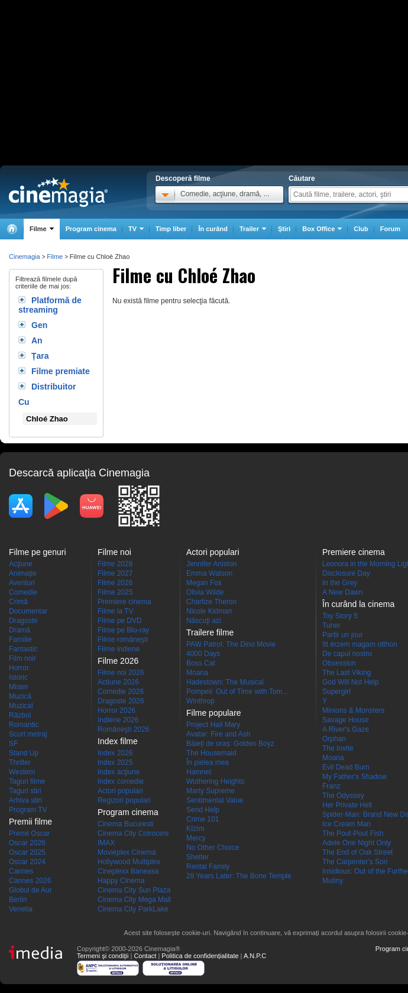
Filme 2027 (115, 573)
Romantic (24, 725)
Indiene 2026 (118, 720)
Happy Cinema (121, 881)
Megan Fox (204, 583)
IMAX (106, 843)
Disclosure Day (346, 573)
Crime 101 (202, 819)
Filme (55, 256)
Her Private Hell (347, 805)
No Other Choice (212, 847)
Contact (145, 955)
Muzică (20, 696)
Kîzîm (195, 829)
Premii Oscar (29, 833)
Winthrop (200, 701)
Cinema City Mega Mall (134, 899)
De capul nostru (347, 654)
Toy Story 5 (340, 616)
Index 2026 (115, 753)
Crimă (18, 602)
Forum (390, 228)
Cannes (21, 871)
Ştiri (284, 228)
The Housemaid (211, 753)
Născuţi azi (203, 620)
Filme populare (213, 713)
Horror (19, 668)
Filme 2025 (115, 592)
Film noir (22, 658)
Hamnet (198, 772)
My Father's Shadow (354, 777)
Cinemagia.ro (58, 192)
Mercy (196, 838)
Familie (20, 639)
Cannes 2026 (30, 881)
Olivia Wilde (205, 592)
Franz (331, 786)
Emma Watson (209, 573)
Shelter (197, 857)
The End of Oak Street (357, 852)
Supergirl (336, 691)
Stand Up (23, 753)
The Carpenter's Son (354, 862)
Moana (197, 673)
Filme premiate (60, 371)
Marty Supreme (210, 791)
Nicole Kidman (209, 611)
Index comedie (121, 781)
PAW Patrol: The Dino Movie (231, 644)
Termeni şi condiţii (102, 955)
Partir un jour (342, 635)
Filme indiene (119, 649)
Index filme (118, 741)
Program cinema (91, 228)
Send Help (202, 810)
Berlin (18, 899)
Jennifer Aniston (211, 564)
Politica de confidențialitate (199, 955)
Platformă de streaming (50, 305)
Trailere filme (210, 632)
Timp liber (171, 228)
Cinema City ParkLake (133, 909)
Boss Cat (200, 663)
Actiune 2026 (118, 682)
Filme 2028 (115, 564)
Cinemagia (24, 256)
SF (13, 743)
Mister (18, 687)
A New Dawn (342, 592)
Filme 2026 (115, 583)
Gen (39, 325)
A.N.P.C (255, 955)
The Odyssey (343, 795)
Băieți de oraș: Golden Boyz (230, 743)
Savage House (345, 720)
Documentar (28, 611)
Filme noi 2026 (121, 673)
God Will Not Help (350, 682)
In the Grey (339, 583)
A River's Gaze (345, 729)
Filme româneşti (123, 639)
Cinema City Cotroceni (133, 833)
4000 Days (203, 654)
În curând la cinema (358, 604)
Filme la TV (115, 611)
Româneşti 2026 (123, 729)
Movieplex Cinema (127, 852)
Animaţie (23, 573)
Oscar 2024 (27, 862)
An (37, 340)
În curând (213, 228)
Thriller (20, 762)
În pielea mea (207, 762)
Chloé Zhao (47, 418)
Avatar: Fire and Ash (218, 734)
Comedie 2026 (121, 691)
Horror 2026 (116, 710)
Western (22, 772)
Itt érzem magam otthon (359, 644)
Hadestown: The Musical (225, 682)
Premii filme (30, 821)
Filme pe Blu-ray (123, 630)
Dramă (19, 630)
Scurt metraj (28, 734)
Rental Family (207, 866)
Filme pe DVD (120, 620)
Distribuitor (53, 386)
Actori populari (120, 791)
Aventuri (22, 583)
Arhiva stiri (25, 800)
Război (20, 715)
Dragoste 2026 (121, 701)
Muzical (21, 706)
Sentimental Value (215, 800)
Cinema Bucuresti (126, 824)
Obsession (339, 663)
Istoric (18, 677)
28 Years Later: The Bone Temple (239, 876)
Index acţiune (119, 772)
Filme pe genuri (37, 552)
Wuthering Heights (215, 781)
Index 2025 (115, 762)
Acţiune (21, 564)
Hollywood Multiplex (129, 862)
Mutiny (332, 881)
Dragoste (23, 620)
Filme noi (114, 552)
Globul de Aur (30, 890)
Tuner (331, 625)
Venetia (21, 909)
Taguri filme (27, 781)
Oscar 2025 (27, 852)
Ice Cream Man (346, 824)
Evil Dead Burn (346, 767)
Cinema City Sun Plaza (134, 890)
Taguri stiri (25, 791)
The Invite (338, 748)
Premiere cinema (124, 602)
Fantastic (23, 649)
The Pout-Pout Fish (352, 833)
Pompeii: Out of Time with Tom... (237, 691)
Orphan (334, 739)
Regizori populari (124, 800)
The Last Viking (346, 673)
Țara (40, 356)
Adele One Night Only (356, 843)
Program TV (28, 810)
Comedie (23, 592)
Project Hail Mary (213, 725)
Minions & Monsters (353, 710)
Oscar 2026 (27, 843)
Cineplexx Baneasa (128, 871)
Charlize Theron (211, 602)
